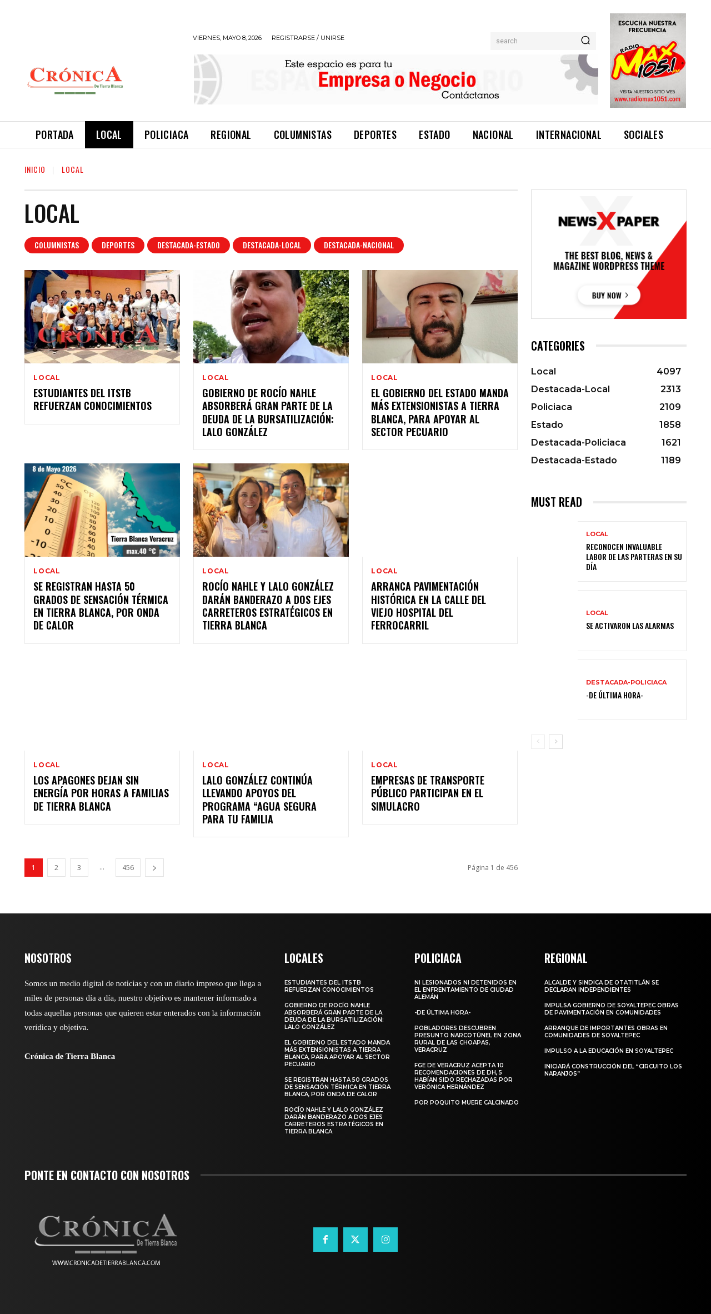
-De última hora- (614, 695)
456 (128, 867)
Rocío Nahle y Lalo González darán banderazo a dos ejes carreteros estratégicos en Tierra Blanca (268, 605)
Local (47, 377)
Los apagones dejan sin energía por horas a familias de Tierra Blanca (101, 793)
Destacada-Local (272, 245)
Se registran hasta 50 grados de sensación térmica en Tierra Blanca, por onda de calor (100, 605)
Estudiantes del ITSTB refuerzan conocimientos (92, 399)
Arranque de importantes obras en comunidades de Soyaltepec (606, 1032)
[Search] (585, 41)
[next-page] (154, 867)
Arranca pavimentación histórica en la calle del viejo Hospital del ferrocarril (428, 605)
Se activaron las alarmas (630, 625)
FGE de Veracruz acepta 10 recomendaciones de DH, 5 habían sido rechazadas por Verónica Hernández (463, 1076)
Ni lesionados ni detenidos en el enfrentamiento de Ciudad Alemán (465, 990)
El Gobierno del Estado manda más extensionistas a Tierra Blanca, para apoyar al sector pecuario (440, 412)
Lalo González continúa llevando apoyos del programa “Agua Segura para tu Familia (259, 799)
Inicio (35, 169)
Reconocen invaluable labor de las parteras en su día (634, 556)
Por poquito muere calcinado (466, 1102)
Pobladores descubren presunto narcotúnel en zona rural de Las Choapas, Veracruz (467, 1039)
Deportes (118, 245)
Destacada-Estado (188, 245)
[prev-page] (538, 742)
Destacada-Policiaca (626, 683)
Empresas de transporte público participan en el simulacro (427, 793)
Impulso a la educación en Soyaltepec (608, 1051)
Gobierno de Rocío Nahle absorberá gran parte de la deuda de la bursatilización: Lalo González (268, 412)
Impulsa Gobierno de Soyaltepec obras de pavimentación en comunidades (611, 1009)
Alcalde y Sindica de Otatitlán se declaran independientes (601, 986)
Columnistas (56, 245)
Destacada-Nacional (359, 245)
